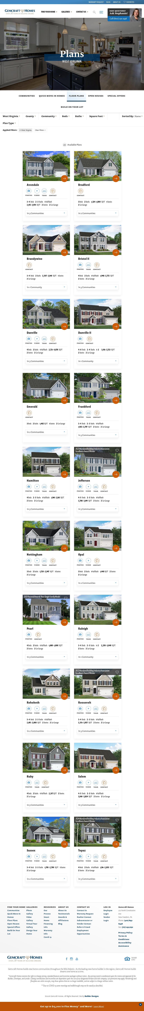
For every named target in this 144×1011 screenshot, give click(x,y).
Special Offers (116, 96)
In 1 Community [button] (34, 287)
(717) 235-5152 (127, 927)
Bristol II (83, 259)
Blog (108, 2)
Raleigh (83, 628)
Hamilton (33, 480)
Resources (50, 907)
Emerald (32, 406)
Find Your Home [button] (48, 11)
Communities (27, 96)
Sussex (31, 850)
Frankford (84, 406)
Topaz (82, 850)
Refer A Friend (83, 927)
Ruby (30, 776)
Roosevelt (84, 702)
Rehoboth (33, 702)
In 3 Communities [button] (35, 213)
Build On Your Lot (72, 107)
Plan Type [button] (8, 123)
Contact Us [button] (81, 11)
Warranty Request (96, 2)
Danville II (84, 333)
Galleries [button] (65, 11)
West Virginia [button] (10, 116)
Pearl (30, 628)
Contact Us (82, 910)
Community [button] (48, 116)
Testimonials (64, 913)
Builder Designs (92, 996)
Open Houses (95, 96)
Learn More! (99, 1006)
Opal (81, 554)
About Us (117, 2)
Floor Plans (76, 96)
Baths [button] (78, 116)
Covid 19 (47, 937)
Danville (32, 333)
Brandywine (34, 259)
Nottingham (34, 554)
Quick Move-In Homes (52, 96)
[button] (94, 12)
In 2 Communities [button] (86, 213)
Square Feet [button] (96, 116)
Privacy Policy (125, 932)
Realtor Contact (84, 917)
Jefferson (84, 480)
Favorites (130, 2)
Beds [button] (65, 116)
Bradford (84, 185)
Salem (82, 776)
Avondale (33, 185)
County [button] (30, 116)
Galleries (32, 907)
